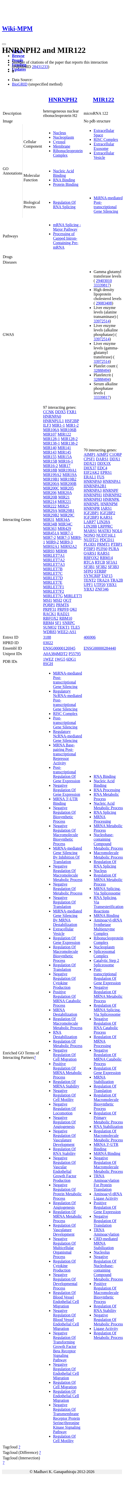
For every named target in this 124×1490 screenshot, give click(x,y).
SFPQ (88, 571)
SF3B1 (89, 567)
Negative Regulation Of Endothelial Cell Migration (66, 1371)
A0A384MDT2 (55, 654)
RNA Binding (64, 180)
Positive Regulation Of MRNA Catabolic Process (67, 998)
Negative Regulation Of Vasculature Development (64, 1138)
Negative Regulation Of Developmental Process (65, 1281)
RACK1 (49, 614)
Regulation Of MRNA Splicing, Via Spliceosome (107, 1009)
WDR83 (49, 632)
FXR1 (71, 412)
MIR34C (65, 524)
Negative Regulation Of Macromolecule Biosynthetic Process (65, 835)
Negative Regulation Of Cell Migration (65, 1054)
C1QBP (115, 454)
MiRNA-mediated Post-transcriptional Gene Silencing (108, 204)
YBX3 (89, 589)
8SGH (48, 664)
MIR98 (61, 551)
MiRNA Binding (107, 1153)
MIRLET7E (52, 582)
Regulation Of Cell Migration (65, 1384)
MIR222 (50, 506)
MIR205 (67, 488)
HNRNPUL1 (53, 421)
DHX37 (90, 468)
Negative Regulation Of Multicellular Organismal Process (64, 1248)
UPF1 (88, 585)
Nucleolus (102, 1252)
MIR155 (50, 457)
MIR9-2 (52, 542)
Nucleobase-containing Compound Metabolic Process (108, 841)
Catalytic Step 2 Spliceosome (106, 962)
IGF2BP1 (91, 513)
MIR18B (50, 470)
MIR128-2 (69, 439)
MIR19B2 (68, 479)
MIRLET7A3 (54, 564)
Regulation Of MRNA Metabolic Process (67, 1216)
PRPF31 (49, 609)
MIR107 (50, 434)
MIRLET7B (52, 569)
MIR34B (50, 524)
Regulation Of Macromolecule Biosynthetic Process (65, 954)
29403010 (104, 281)
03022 (48, 643)
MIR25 (63, 506)
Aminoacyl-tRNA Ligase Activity (108, 1196)
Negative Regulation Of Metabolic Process (67, 888)
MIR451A (51, 533)
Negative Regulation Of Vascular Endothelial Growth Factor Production (64, 1169)
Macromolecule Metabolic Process (108, 855)
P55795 (75, 654)
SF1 (58, 623)
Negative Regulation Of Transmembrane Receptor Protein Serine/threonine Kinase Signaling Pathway (66, 1418)
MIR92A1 (51, 546)
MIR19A (69, 475)
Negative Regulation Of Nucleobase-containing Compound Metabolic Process (108, 1268)
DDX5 (60, 412)
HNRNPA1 (112, 481)
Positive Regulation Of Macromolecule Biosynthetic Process (106, 1293)
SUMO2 (50, 627)
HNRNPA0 (52, 416)
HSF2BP (72, 421)
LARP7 (90, 522)
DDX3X (104, 463)
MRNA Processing (102, 819)
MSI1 (47, 600)
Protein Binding (65, 184)
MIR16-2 (50, 466)
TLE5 (75, 627)
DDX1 (115, 459)
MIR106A (51, 430)
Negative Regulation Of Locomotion (64, 1108)
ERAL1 (90, 477)
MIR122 (103, 99)
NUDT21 (91, 540)
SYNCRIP (92, 576)
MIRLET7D (53, 578)
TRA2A (103, 580)
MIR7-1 (66, 533)
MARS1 (90, 531)
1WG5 (60, 659)
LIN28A (103, 522)
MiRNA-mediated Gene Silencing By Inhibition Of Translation (67, 855)
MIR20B (50, 497)
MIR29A (50, 510)
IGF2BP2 (107, 513)
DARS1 (102, 459)
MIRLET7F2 (53, 591)
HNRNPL (91, 504)
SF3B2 (101, 567)
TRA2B (116, 580)
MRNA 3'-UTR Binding (65, 801)
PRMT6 (62, 605)
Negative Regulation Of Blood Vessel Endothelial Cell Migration (66, 1319)
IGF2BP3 (91, 517)
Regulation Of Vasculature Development (64, 1229)
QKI (73, 609)
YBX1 (111, 585)
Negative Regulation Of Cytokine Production (64, 981)
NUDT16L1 (106, 535)
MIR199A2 (52, 475)
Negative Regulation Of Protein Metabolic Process (67, 1191)
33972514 (102, 321)
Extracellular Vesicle (104, 155)
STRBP (100, 571)
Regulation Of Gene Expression (66, 940)
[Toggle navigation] (4, 44)
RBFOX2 (50, 618)
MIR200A (51, 484)
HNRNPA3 (93, 490)
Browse (18, 56)
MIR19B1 (51, 479)
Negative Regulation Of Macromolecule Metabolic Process (67, 873)
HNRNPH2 (62, 99)
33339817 (102, 285)
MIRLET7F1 (53, 587)
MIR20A (65, 493)
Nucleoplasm (63, 137)
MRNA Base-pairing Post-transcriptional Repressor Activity (64, 754)
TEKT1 (64, 627)
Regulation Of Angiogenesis (64, 1205)
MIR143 (50, 452)
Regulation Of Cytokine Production (64, 1265)
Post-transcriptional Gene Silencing (65, 722)
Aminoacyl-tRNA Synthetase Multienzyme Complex (108, 927)
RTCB (100, 562)
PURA (114, 549)
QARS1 (90, 553)
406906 (90, 637)
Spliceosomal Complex (104, 953)
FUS (100, 477)
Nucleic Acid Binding (63, 173)
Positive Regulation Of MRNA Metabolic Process (67, 1070)
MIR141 (64, 448)
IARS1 (106, 508)
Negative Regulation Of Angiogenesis (64, 1122)
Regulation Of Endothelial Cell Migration (66, 1395)
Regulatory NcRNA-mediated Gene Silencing (67, 736)
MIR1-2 (72, 425)
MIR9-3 (66, 542)
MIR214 (50, 501)
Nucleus (59, 133)
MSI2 (57, 600)
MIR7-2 (49, 537)
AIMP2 (102, 454)
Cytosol (59, 142)
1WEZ (48, 659)
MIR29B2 (51, 515)
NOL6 (117, 531)
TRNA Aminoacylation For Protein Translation (106, 1183)
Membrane (61, 146)
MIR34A (63, 519)
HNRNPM (108, 504)
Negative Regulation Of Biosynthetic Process (64, 814)
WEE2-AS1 (66, 632)
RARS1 (103, 553)
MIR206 (50, 493)
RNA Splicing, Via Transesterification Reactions (108, 904)
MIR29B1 (66, 510)
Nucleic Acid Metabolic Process (108, 805)
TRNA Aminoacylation (106, 1232)
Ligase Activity (106, 1328)
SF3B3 (113, 567)
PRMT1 (103, 544)
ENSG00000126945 (59, 648)
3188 (47, 637)
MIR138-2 (69, 443)
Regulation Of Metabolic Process (67, 1043)
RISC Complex (106, 139)
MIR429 (64, 528)
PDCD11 (107, 540)
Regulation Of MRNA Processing (105, 1041)
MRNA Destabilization (65, 1012)
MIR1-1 (58, 425)
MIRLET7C (52, 573)
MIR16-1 (65, 461)
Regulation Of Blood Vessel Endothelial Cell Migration (66, 1299)
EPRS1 (106, 472)
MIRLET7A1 (54, 555)
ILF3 (47, 425)
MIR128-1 (51, 439)
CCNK (48, 412)
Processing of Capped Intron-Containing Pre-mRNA (65, 240)
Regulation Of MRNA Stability (66, 1084)
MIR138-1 (51, 443)
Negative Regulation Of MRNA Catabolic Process (108, 1057)
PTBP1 (116, 544)
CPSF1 (89, 459)
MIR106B (68, 430)
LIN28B (90, 526)
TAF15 (107, 576)
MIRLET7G (53, 596)
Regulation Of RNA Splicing (64, 204)
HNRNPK (111, 499)
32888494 (102, 370)
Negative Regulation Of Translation (64, 902)
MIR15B (50, 461)
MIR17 (64, 466)
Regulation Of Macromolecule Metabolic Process (67, 1023)
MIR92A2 (69, 546)
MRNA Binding (106, 915)
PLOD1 (90, 544)
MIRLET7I (73, 596)
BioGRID (19, 84)
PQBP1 (49, 605)
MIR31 (49, 519)
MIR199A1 (67, 470)
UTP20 (99, 585)
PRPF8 (62, 609)
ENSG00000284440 (100, 648)
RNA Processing (107, 790)
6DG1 (71, 659)
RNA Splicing (105, 812)
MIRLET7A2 (54, 560)
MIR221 (64, 501)
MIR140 (50, 448)
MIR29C (67, 515)
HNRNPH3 (93, 499)
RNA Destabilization (65, 1034)
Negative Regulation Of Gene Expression (66, 789)
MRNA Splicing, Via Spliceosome (107, 891)
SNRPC (68, 623)
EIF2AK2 (91, 472)
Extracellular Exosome (104, 146)
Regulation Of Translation (64, 967)
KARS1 (106, 517)
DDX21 (90, 463)
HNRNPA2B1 (95, 486)
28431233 (40, 67)
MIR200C (51, 488)
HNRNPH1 (93, 495)
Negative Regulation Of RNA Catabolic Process (106, 1025)
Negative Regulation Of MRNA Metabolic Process (108, 994)
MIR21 (64, 497)
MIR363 (50, 528)
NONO (89, 535)
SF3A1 (111, 562)
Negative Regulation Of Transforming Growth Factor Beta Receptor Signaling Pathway (64, 1346)
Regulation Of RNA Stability (64, 1151)
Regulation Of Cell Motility (64, 1438)
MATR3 (104, 531)
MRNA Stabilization (104, 1079)
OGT (67, 600)
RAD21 (63, 614)
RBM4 (48, 623)
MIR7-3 (63, 537)
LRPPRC (105, 526)
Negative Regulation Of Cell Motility (64, 1095)
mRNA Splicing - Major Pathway (67, 227)
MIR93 (49, 551)
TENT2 (90, 580)
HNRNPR (92, 508)
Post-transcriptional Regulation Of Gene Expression (66, 774)
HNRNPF (110, 490)
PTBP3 (89, 549)
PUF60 (101, 549)
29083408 (104, 303)
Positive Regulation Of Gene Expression (107, 1207)
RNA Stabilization (108, 1126)
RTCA (89, 562)
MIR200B (68, 484)
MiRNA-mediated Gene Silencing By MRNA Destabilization (67, 918)
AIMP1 (90, 454)
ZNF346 (102, 589)
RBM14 (106, 558)
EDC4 (102, 468)
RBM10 (65, 618)
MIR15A (65, 457)
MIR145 (64, 452)
